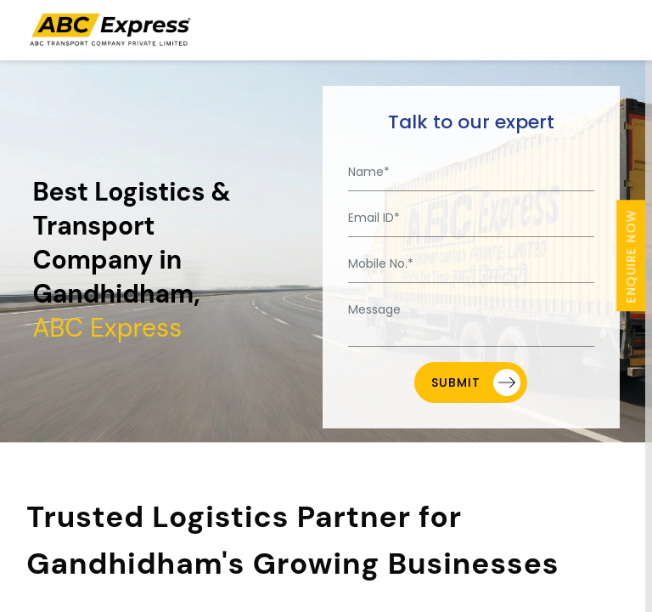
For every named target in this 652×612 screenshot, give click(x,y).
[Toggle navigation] (614, 30)
